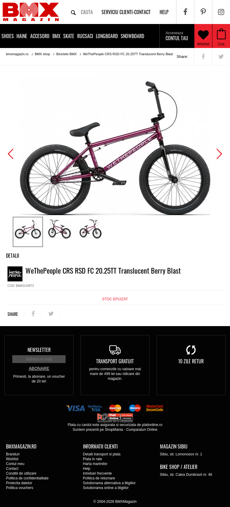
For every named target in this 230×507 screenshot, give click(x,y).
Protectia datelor (19, 483)
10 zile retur (191, 361)
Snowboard (132, 36)
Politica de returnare (99, 478)
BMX (56, 36)
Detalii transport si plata (101, 454)
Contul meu (15, 464)
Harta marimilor (95, 464)
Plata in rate (92, 459)
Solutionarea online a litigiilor (106, 488)
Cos (221, 44)
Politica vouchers (19, 488)
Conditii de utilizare (21, 473)
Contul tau (177, 36)
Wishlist (203, 36)
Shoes (7, 36)
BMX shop (42, 54)
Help (86, 468)
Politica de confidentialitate (27, 478)
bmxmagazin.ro (17, 54)
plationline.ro (152, 425)
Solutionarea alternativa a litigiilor (109, 483)
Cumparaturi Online (141, 430)
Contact (12, 468)
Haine (21, 36)
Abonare (39, 368)
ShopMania (114, 430)
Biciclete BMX (66, 54)
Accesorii (39, 36)
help (164, 12)
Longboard (107, 36)
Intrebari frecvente (97, 473)
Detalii (12, 255)
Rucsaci (85, 36)
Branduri (12, 454)
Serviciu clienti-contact (126, 12)
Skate (68, 36)
